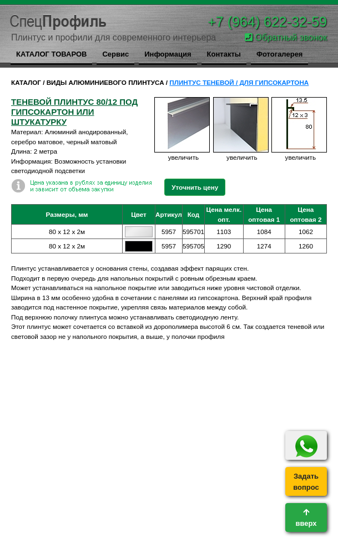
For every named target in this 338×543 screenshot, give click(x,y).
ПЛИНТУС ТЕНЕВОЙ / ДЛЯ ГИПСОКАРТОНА (239, 82)
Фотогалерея (279, 54)
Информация (167, 54)
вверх (305, 518)
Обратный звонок (286, 37)
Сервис (115, 54)
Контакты (224, 54)
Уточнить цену (194, 187)
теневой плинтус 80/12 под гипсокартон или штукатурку (74, 111)
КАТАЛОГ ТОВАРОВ (51, 54)
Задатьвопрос (306, 481)
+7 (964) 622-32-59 (267, 21)
